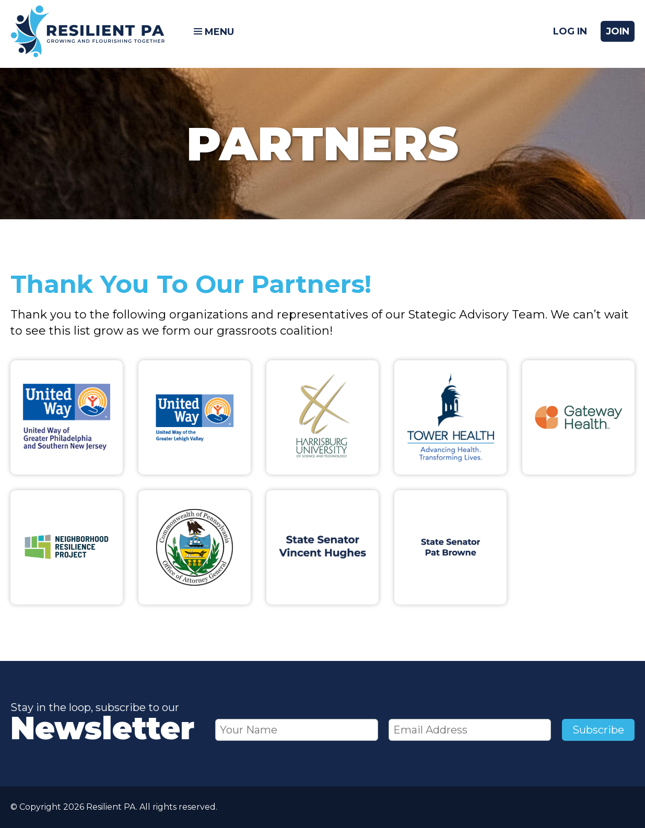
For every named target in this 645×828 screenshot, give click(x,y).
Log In (570, 34)
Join (617, 34)
